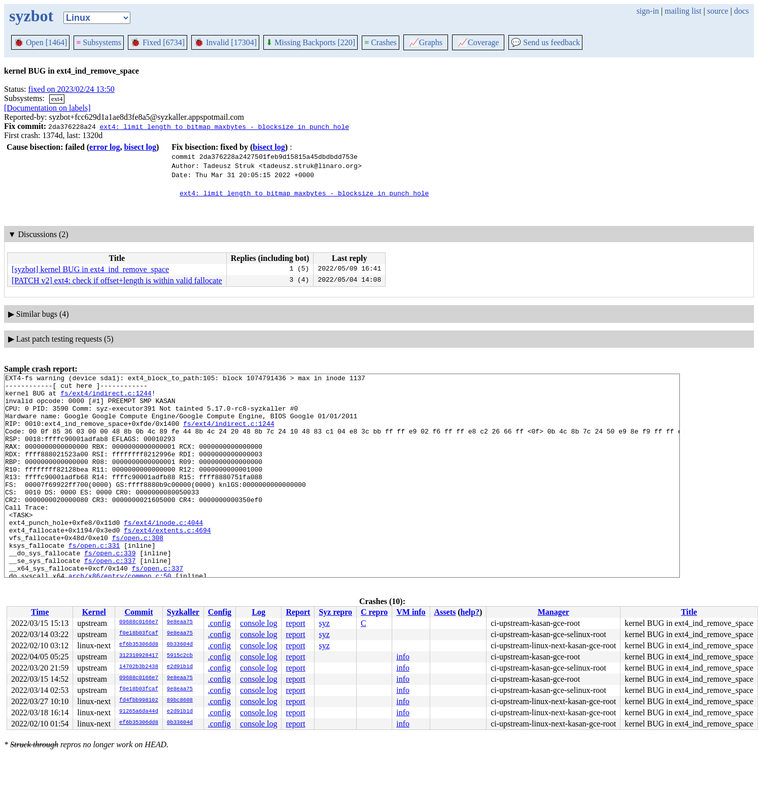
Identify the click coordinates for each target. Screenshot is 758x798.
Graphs (425, 42)
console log (258, 623)
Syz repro (335, 612)
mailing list (683, 11)
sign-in (647, 11)
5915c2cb (180, 655)
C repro (374, 612)
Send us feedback (545, 42)
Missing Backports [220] (310, 42)
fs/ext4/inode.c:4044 (163, 552)
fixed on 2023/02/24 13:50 (71, 89)
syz (324, 623)
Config (219, 612)
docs (741, 11)
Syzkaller (183, 612)
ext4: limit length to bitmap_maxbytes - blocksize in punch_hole (224, 126)
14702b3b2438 (138, 667)
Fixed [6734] (157, 42)
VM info (410, 612)
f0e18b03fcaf (138, 633)
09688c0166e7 (138, 622)
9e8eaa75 (180, 622)
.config (219, 623)
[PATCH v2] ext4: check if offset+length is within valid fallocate (117, 280)
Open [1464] (40, 42)
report (295, 623)
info (402, 656)
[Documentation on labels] (47, 108)
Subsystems (98, 42)
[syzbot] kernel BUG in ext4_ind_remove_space (90, 269)
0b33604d (180, 644)
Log (258, 612)
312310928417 (138, 655)
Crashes (380, 42)
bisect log (140, 147)
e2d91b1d (180, 667)
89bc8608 (180, 700)
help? (470, 612)
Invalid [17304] (225, 42)
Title (689, 612)
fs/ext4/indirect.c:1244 (105, 397)
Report (298, 612)
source (718, 11)
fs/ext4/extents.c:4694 (167, 562)
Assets (445, 612)
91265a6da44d (138, 711)
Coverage (478, 42)
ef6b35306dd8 (138, 644)
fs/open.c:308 (137, 571)
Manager (553, 612)
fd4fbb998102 (138, 700)
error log (104, 147)
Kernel (94, 612)
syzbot (31, 16)
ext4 (56, 99)
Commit (138, 612)
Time (40, 612)
